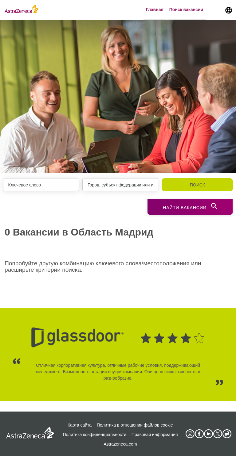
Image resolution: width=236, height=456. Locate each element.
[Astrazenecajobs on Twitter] (217, 434)
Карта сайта (80, 425)
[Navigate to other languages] (228, 10)
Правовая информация (155, 434)
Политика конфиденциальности (94, 434)
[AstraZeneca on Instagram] (190, 434)
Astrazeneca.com (120, 444)
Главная (154, 9)
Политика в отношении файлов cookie (135, 425)
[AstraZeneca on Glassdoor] (226, 434)
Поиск (197, 184)
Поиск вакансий (186, 9)
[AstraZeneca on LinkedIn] (208, 434)
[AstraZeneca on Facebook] (199, 434)
